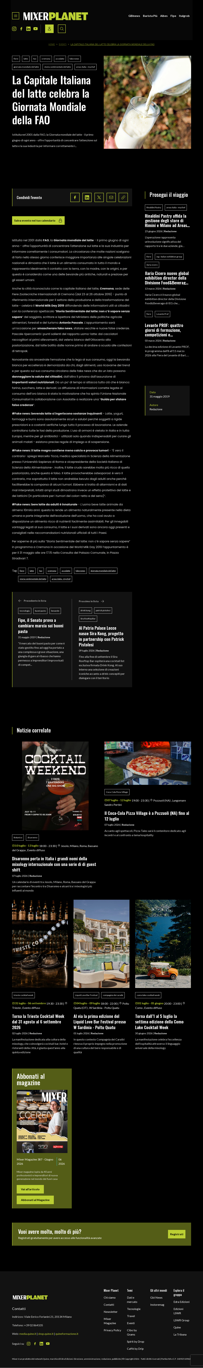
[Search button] (62, 28)
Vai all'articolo (30, 1189)
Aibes (164, 15)
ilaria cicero (152, 264)
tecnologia (25, 610)
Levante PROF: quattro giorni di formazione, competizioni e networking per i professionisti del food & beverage (166, 330)
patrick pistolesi (103, 610)
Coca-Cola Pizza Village (117, 792)
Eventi (63, 44)
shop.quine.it (45, 1333)
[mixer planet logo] (30, 1297)
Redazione (44, 637)
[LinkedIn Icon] (28, 29)
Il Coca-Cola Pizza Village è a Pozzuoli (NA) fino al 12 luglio (146, 816)
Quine (177, 1327)
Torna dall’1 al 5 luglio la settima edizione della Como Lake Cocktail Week (159, 1021)
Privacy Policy (112, 1330)
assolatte (60, 58)
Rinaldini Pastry (154, 207)
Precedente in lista (32, 601)
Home (51, 44)
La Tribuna (180, 1334)
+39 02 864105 (33, 1325)
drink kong (85, 610)
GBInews (134, 15)
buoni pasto (40, 610)
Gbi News (156, 1297)
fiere (16, 58)
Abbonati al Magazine (35, 1199)
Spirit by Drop (135, 1341)
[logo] (56, 15)
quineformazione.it (66, 1333)
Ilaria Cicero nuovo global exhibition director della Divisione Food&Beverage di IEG (167, 278)
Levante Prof (162, 314)
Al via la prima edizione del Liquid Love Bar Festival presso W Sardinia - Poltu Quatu (100, 1021)
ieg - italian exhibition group (169, 256)
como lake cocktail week (148, 995)
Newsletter (111, 1311)
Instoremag (157, 1304)
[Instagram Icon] (14, 29)
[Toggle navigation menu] (15, 15)
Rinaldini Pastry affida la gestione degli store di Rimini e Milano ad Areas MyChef (166, 220)
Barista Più (150, 15)
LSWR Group (181, 1320)
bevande (55, 610)
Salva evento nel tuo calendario (38, 220)
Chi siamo (110, 1297)
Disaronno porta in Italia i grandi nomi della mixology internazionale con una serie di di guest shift (54, 864)
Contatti (109, 1304)
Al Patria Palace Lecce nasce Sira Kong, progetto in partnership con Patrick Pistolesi (101, 636)
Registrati (176, 1234)
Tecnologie (133, 1308)
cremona (46, 58)
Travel (131, 1316)
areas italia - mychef (85, 67)
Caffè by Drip (135, 1348)
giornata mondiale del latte (26, 67)
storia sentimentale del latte (57, 67)
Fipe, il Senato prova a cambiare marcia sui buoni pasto (40, 625)
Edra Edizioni (182, 1301)
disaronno (32, 837)
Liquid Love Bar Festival (86, 995)
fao (34, 58)
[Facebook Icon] (21, 29)
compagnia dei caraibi (113, 995)
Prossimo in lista (91, 601)
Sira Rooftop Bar (88, 618)
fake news (74, 58)
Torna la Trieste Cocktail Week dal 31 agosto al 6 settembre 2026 (38, 1021)
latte (26, 58)
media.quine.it (27, 1333)
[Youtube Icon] (35, 29)
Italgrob (184, 15)
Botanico (18, 837)
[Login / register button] (49, 28)
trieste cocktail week (23, 995)
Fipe (173, 15)
